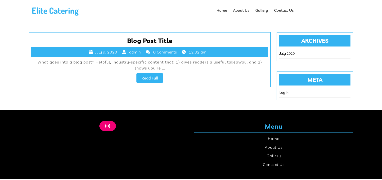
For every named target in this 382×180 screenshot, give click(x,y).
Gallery (261, 10)
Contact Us (284, 10)
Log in (284, 92)
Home (222, 10)
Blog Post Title (149, 40)
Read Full (152, 79)
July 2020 (287, 53)
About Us (241, 10)
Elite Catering (55, 10)
